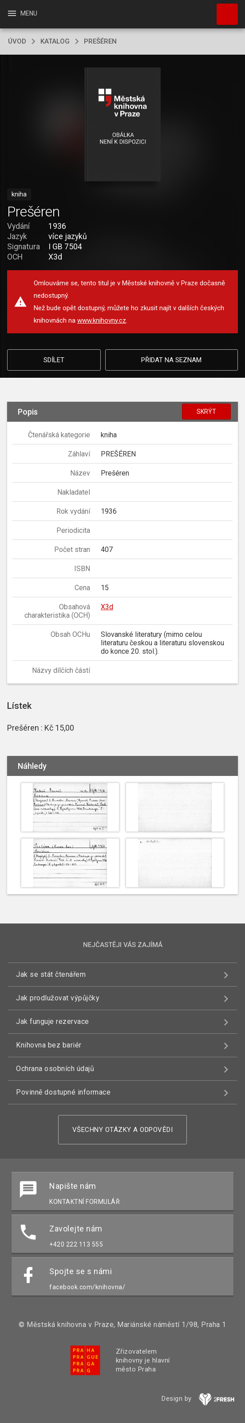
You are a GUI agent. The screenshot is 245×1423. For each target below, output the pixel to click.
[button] (122, 125)
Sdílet (53, 360)
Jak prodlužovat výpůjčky (57, 998)
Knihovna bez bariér (49, 1045)
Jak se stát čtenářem (51, 974)
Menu (22, 13)
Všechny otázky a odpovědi (122, 1130)
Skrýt (206, 411)
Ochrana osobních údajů (55, 1068)
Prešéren (100, 41)
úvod (17, 41)
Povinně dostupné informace (63, 1092)
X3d (107, 607)
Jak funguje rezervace (52, 1021)
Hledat (223, 9)
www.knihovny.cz (101, 320)
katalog (55, 41)
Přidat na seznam (171, 360)
